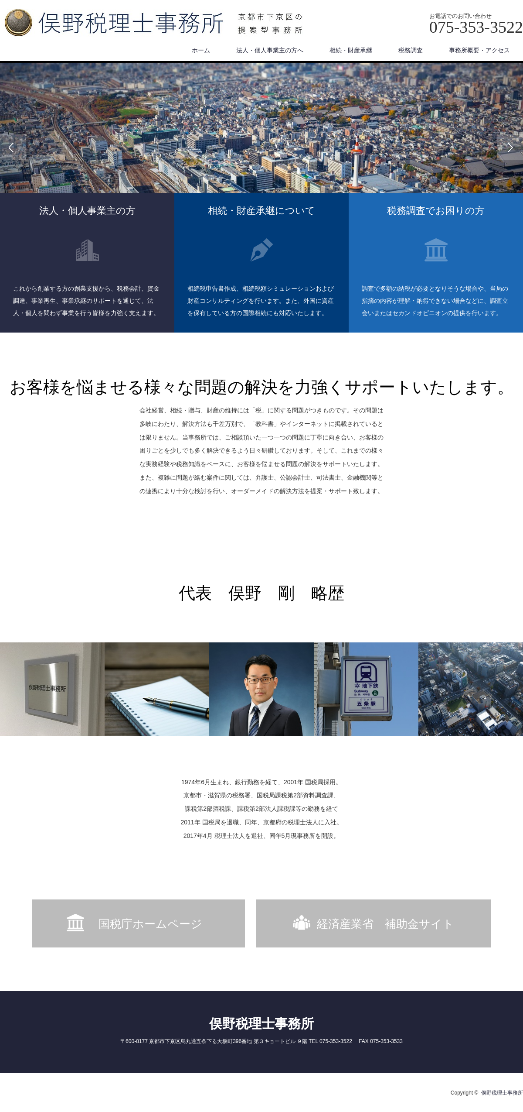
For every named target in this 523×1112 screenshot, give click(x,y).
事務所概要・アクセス (479, 50)
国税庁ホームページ (156, 923)
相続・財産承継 (350, 50)
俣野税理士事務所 (261, 1023)
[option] (261, 147)
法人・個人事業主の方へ (269, 50)
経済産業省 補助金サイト (385, 923)
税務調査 (410, 50)
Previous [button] (13, 147)
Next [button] (510, 147)
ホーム (201, 50)
